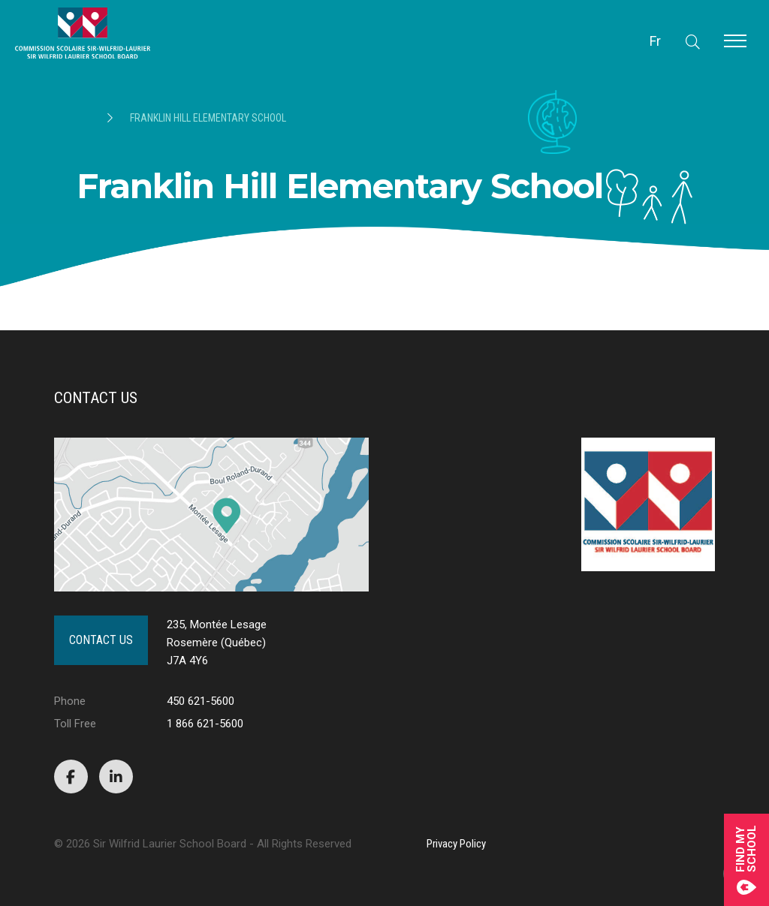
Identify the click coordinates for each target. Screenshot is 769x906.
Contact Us (101, 640)
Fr (655, 41)
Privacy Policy (456, 843)
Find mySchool (746, 860)
